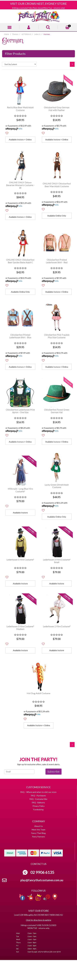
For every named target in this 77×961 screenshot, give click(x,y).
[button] (6, 133)
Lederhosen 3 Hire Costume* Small (57, 560)
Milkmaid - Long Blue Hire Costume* (20, 490)
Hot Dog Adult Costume (38, 693)
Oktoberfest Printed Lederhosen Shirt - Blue (20, 336)
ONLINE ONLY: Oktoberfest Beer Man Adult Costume (57, 185)
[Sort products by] (19, 64)
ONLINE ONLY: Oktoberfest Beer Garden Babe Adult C (20, 261)
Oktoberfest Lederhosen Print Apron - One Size (20, 411)
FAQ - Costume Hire (38, 799)
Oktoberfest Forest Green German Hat (56, 411)
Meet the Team (38, 829)
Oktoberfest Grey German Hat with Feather (56, 108)
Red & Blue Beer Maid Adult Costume (20, 108)
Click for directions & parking (38, 920)
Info (20, 128)
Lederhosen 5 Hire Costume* (20, 559)
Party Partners (38, 836)
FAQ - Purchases (38, 795)
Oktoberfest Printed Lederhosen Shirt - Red (56, 261)
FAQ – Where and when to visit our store (38, 792)
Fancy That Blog (38, 833)
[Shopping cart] (67, 27)
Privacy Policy (38, 806)
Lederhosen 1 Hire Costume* (57, 626)
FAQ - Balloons (38, 802)
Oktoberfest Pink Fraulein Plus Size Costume (56, 336)
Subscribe (53, 771)
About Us (38, 826)
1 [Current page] (72, 64)
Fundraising (38, 809)
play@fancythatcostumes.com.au (41, 880)
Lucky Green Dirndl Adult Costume (57, 486)
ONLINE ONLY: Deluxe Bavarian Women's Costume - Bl (20, 185)
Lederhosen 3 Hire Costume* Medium (20, 627)
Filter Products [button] (15, 53)
